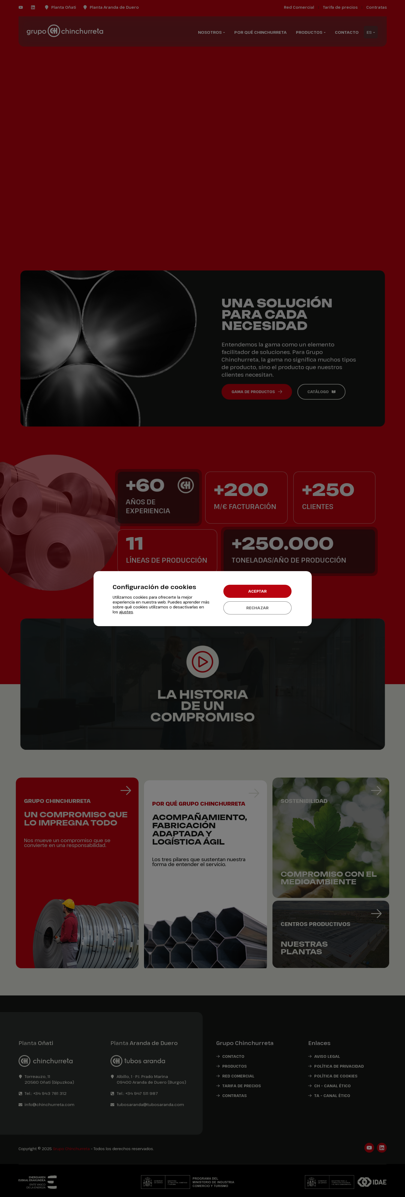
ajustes (126, 612)
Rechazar (257, 607)
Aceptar (257, 591)
